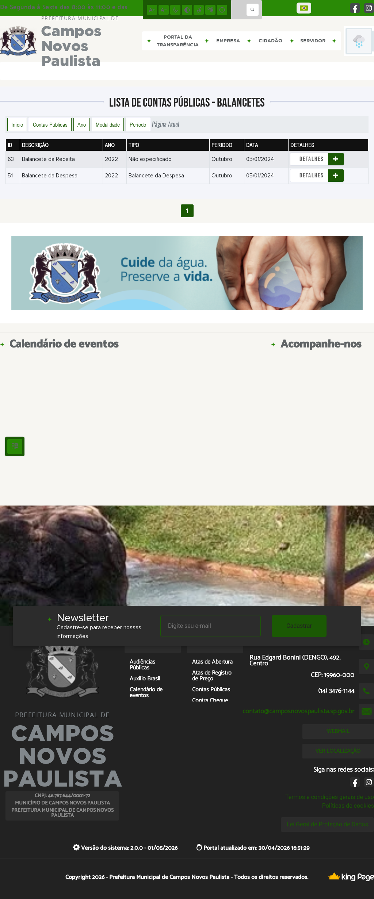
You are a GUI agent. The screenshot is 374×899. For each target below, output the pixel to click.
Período (138, 124)
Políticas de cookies (348, 805)
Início (17, 124)
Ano (81, 124)
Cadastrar (299, 625)
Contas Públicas (50, 124)
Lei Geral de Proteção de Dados (327, 824)
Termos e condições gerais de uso (329, 797)
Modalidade (108, 124)
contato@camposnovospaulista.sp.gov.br (298, 711)
